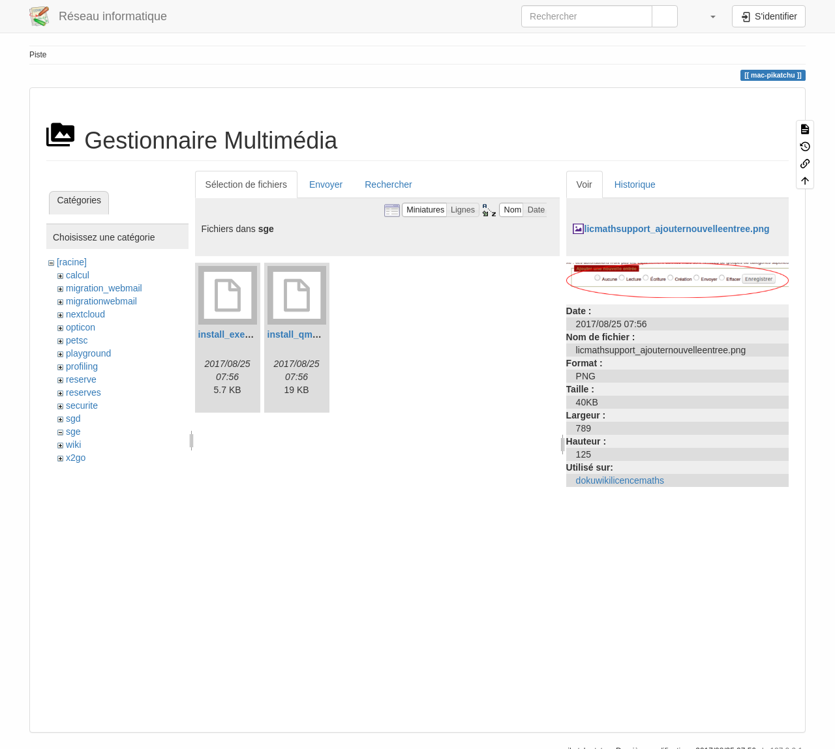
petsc (76, 340)
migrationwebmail (101, 301)
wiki (73, 444)
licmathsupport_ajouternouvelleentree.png (677, 229)
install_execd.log (235, 334)
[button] (706, 16)
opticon (80, 327)
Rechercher (388, 184)
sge (73, 431)
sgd (73, 418)
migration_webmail (104, 288)
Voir (584, 184)
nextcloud (85, 314)
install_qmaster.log (308, 334)
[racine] (72, 262)
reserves (83, 392)
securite (82, 405)
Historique (635, 184)
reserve (81, 379)
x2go (75, 457)
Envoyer (325, 184)
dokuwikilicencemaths (620, 480)
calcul (77, 275)
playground (88, 353)
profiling (82, 366)
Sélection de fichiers (246, 184)
